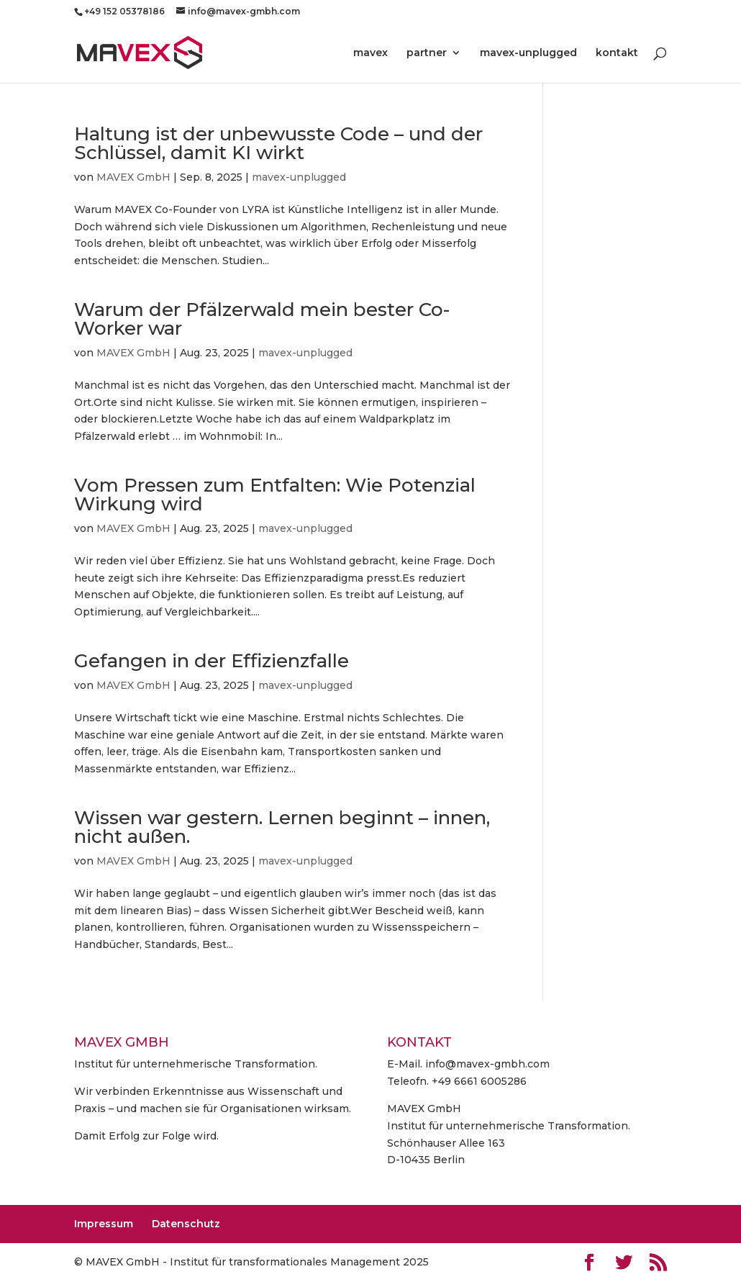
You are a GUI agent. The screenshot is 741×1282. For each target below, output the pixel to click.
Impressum (103, 1223)
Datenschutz (186, 1223)
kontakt (617, 53)
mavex (370, 53)
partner (426, 53)
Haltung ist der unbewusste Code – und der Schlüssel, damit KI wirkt (278, 143)
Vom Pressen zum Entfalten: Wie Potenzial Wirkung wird (275, 494)
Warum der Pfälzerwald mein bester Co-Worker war (262, 319)
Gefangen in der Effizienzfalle (211, 660)
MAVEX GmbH (133, 177)
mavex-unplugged (528, 53)
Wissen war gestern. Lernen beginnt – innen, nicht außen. (282, 827)
